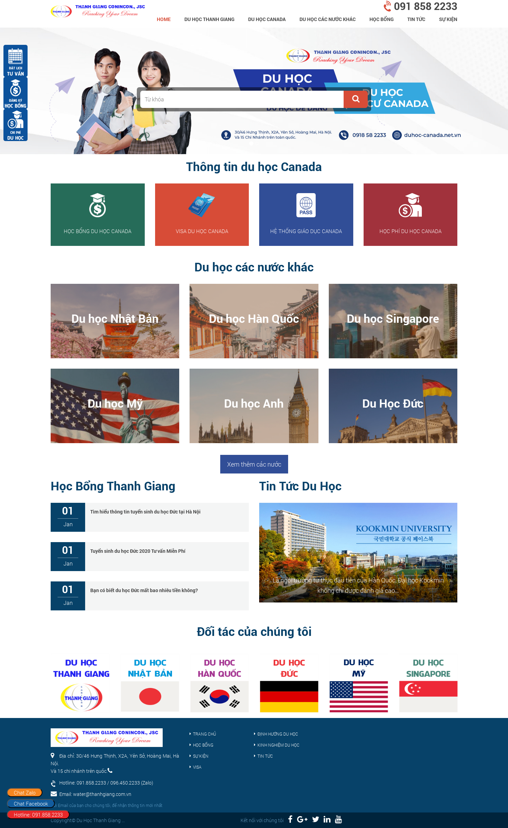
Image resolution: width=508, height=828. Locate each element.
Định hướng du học (277, 734)
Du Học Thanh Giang (209, 19)
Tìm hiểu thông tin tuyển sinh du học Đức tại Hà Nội (145, 511)
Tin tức (416, 19)
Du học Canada (267, 19)
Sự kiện (448, 19)
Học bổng (381, 19)
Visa (197, 767)
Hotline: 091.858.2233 (38, 814)
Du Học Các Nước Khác (327, 19)
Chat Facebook (31, 803)
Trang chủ (204, 734)
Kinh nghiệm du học (278, 745)
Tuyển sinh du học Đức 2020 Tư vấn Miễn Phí (137, 551)
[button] (356, 99)
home (164, 19)
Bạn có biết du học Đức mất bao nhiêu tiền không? (144, 590)
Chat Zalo (24, 792)
